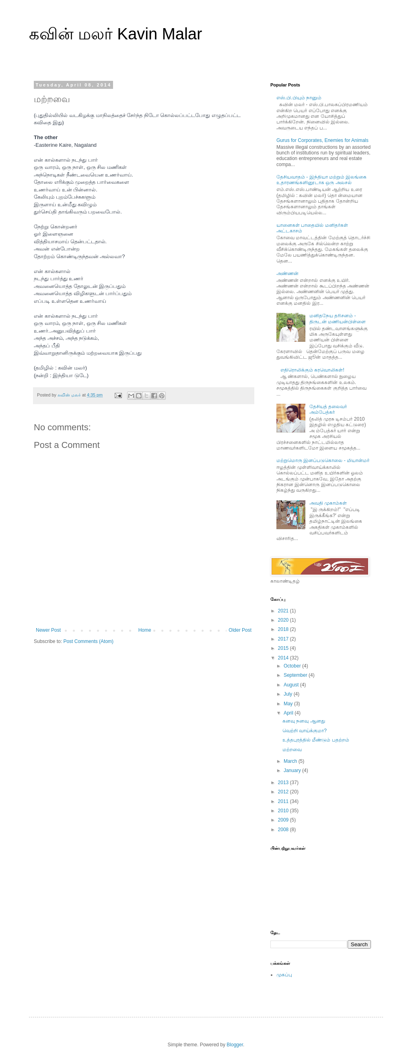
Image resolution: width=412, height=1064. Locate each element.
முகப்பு (284, 975)
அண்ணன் (287, 273)
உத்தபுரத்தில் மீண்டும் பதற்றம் (315, 740)
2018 (284, 629)
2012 (284, 792)
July (289, 694)
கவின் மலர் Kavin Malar (115, 34)
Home (144, 630)
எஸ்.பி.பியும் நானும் (298, 98)
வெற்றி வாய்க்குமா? (304, 730)
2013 (284, 782)
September (296, 675)
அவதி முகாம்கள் (328, 503)
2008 (284, 829)
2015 (284, 648)
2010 (284, 810)
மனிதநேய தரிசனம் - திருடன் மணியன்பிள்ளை (337, 318)
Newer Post (48, 630)
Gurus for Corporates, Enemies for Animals (322, 140)
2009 (284, 820)
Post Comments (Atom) (88, 641)
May (289, 704)
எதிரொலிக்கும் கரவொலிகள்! (312, 370)
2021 (284, 611)
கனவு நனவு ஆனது (303, 721)
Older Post (240, 630)
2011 (284, 801)
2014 (284, 658)
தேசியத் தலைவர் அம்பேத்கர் (328, 409)
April (289, 713)
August (292, 685)
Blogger (235, 1045)
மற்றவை (292, 749)
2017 (284, 639)
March (291, 761)
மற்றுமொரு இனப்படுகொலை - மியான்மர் (322, 460)
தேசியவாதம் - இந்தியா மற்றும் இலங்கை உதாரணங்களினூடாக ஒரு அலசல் (321, 179)
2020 (284, 620)
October (293, 666)
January (293, 770)
